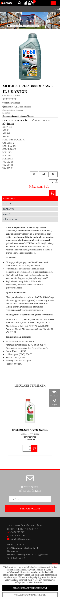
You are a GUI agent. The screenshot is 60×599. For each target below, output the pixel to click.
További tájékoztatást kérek (30, 594)
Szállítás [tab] (8, 209)
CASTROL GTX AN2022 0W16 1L (30, 430)
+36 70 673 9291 (17, 532)
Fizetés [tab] (7, 214)
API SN (5, 136)
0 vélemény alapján (11, 103)
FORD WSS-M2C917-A (13, 140)
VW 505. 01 (7, 168)
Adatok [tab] (7, 203)
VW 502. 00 (7, 162)
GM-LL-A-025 (9, 146)
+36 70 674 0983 (17, 535)
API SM (6, 133)
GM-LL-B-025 (9, 149)
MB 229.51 (7, 155)
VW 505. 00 (7, 165)
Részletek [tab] (9, 198)
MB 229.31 (7, 152)
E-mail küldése (23, 107)
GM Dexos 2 (8, 143)
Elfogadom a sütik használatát (29, 588)
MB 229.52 (7, 159)
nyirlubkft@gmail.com (19, 539)
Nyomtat (7, 107)
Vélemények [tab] (10, 219)
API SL (5, 130)
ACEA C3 (7, 127)
